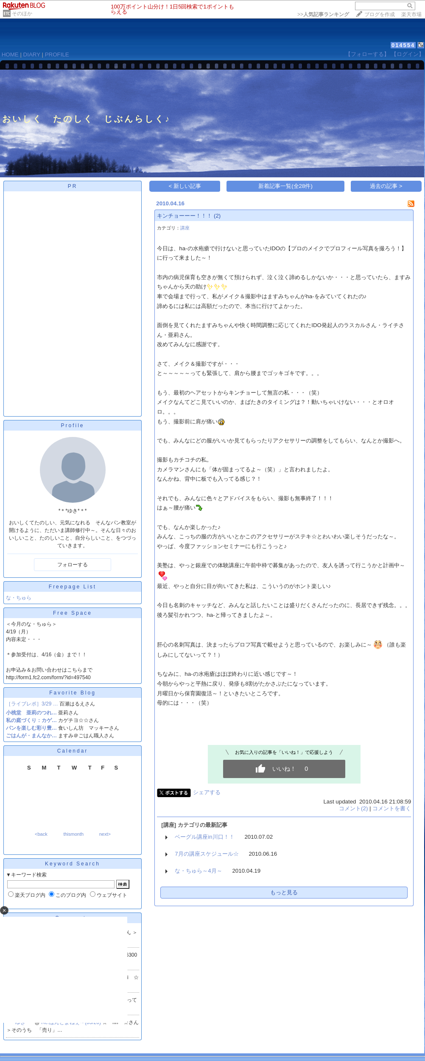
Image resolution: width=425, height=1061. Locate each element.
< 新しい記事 (185, 186)
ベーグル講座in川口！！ (204, 837)
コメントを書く (391, 808)
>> (323, 14)
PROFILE (57, 54)
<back (41, 834)
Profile (72, 425)
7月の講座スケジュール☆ (206, 854)
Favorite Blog (72, 693)
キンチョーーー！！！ (184, 216)
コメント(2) (353, 808)
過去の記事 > (386, 186)
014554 (403, 45)
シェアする (207, 792)
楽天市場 (411, 14)
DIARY (31, 54)
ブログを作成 (379, 14)
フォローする (72, 565)
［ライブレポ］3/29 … (32, 704)
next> (105, 834)
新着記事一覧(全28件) (285, 186)
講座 (185, 227)
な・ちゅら (18, 598)
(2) (217, 216)
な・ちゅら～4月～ (198, 871)
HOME (10, 54)
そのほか (22, 14)
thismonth (73, 834)
